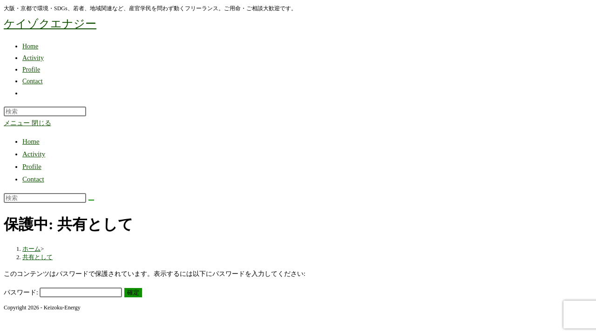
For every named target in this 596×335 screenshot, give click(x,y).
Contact (33, 179)
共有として (37, 257)
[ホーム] (31, 248)
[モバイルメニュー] (27, 123)
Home (31, 141)
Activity (33, 154)
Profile (31, 166)
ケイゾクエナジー (50, 24)
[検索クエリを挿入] (45, 111)
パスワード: (63, 292)
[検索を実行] (91, 200)
